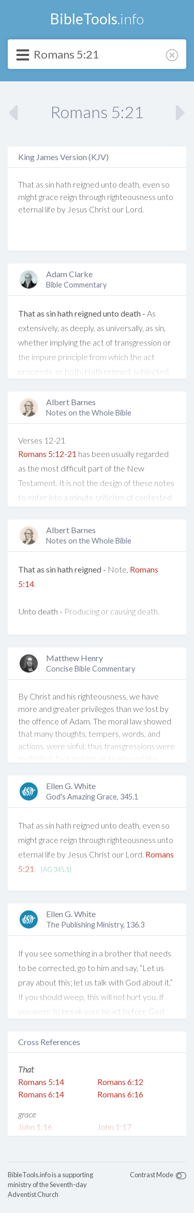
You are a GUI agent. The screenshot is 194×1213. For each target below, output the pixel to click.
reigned (86, 184)
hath (63, 184)
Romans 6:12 (120, 1082)
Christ (99, 209)
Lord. (134, 209)
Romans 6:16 (120, 1094)
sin (49, 184)
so (165, 184)
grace (48, 197)
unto (109, 184)
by (61, 209)
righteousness (131, 197)
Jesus (77, 209)
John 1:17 (114, 1127)
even (151, 184)
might (27, 197)
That (26, 184)
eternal (30, 209)
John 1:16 (35, 1127)
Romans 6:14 (41, 1094)
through (92, 197)
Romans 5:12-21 (47, 454)
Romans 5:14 (41, 1082)
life (50, 209)
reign (68, 197)
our (118, 209)
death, (129, 184)
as (39, 184)
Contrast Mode (151, 1175)
